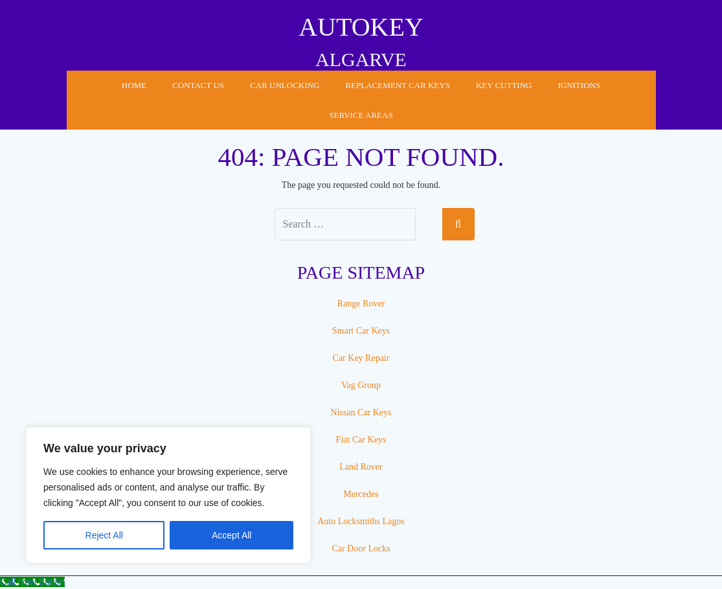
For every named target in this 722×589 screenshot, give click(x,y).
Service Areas (360, 115)
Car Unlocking (284, 85)
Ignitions (579, 85)
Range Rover (361, 303)
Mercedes (360, 494)
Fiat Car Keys (361, 440)
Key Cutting (504, 85)
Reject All (104, 535)
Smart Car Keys (361, 331)
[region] (168, 495)
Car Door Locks (361, 548)
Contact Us (198, 85)
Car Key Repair (361, 358)
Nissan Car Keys (360, 412)
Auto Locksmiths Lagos (361, 521)
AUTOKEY (361, 26)
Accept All (231, 535)
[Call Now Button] (32, 582)
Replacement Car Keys (397, 85)
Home (134, 85)
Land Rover (360, 467)
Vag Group (361, 385)
